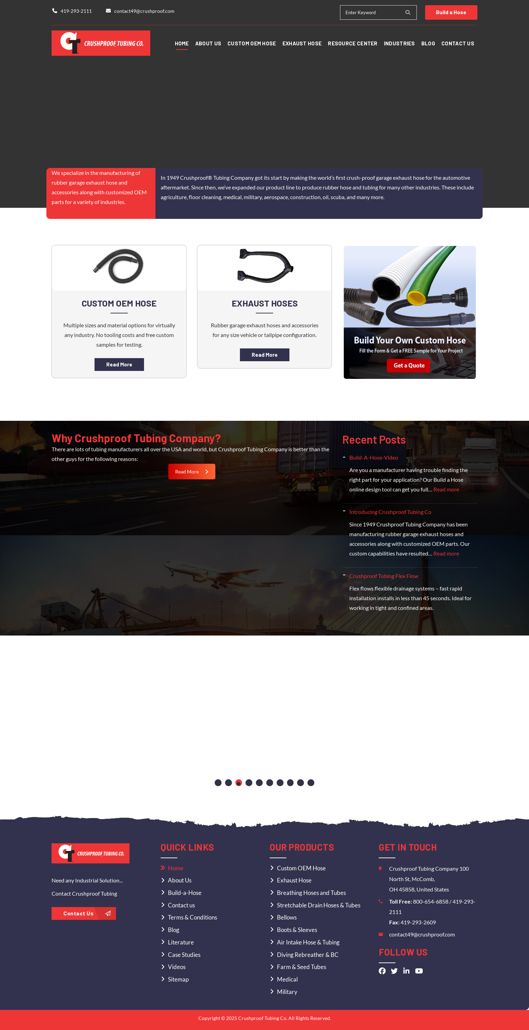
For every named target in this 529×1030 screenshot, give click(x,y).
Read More (119, 364)
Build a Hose (450, 12)
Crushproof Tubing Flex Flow (383, 575)
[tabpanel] (88, 708)
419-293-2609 (418, 922)
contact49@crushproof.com (422, 934)
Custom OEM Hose (119, 303)
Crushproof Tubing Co (262, 1018)
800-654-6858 (431, 901)
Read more (446, 489)
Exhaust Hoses (264, 303)
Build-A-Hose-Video (373, 457)
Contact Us (87, 913)
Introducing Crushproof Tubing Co (390, 511)
